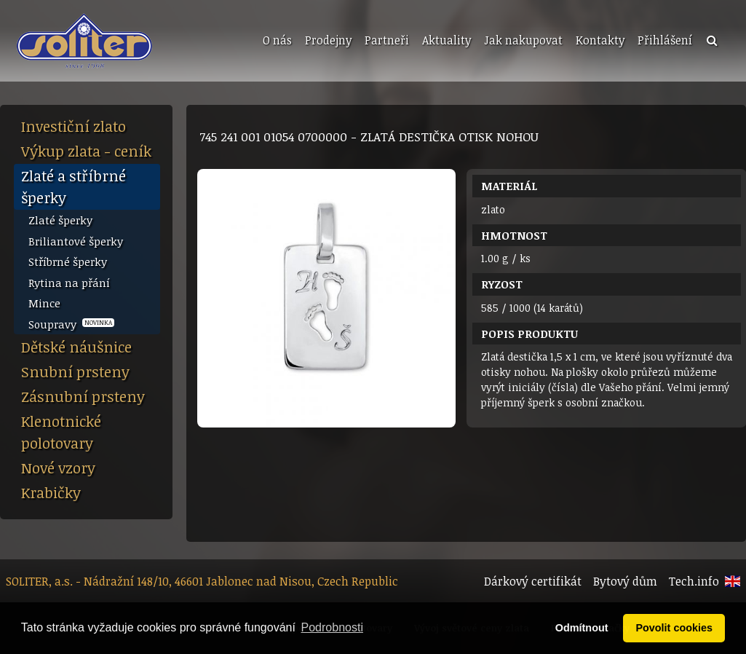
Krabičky (51, 492)
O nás (277, 40)
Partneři (387, 40)
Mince (44, 303)
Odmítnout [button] (581, 628)
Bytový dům (625, 581)
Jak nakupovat (523, 40)
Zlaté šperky (60, 220)
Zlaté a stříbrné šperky (73, 186)
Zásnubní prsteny (83, 396)
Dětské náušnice (76, 346)
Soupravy (71, 324)
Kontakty (600, 40)
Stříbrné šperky (67, 261)
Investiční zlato (73, 126)
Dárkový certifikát (533, 581)
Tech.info (694, 581)
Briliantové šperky (75, 241)
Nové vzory (58, 467)
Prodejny (328, 40)
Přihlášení (665, 40)
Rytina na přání (69, 282)
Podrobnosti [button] (332, 627)
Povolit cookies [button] (674, 628)
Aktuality (446, 40)
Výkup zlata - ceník (86, 151)
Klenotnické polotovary (61, 432)
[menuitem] (276, 40)
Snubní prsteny (75, 371)
